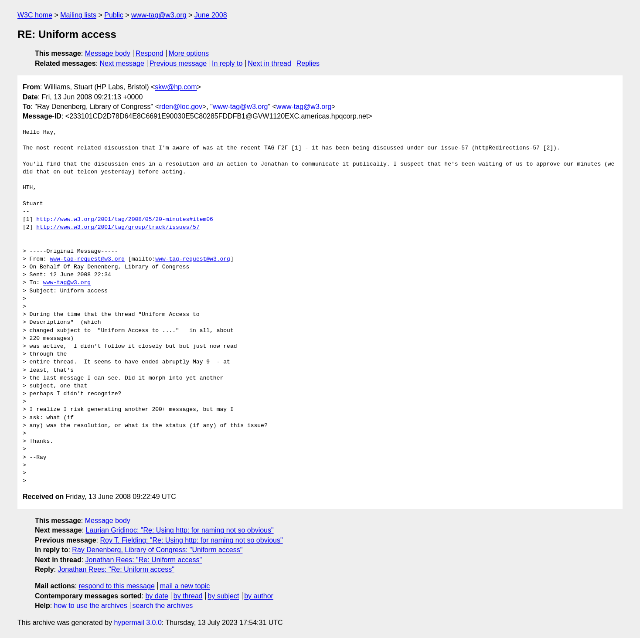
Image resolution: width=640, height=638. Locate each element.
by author (258, 596)
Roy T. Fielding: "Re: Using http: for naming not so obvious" (191, 540)
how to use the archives (90, 605)
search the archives (163, 605)
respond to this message (116, 586)
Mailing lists (78, 15)
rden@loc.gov (180, 106)
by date (156, 596)
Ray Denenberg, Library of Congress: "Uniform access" (157, 549)
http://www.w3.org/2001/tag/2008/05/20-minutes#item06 (124, 220)
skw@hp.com (176, 87)
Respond (149, 53)
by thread (188, 596)
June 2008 (210, 15)
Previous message (178, 63)
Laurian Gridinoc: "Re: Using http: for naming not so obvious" (180, 530)
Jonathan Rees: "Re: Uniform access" (143, 559)
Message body (107, 53)
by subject (223, 596)
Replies (308, 63)
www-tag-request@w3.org (87, 259)
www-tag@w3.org (159, 15)
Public (113, 15)
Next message (122, 63)
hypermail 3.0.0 (137, 622)
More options (189, 53)
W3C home (34, 15)
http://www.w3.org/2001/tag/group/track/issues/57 (117, 227)
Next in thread (269, 63)
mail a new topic (185, 586)
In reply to (227, 63)
